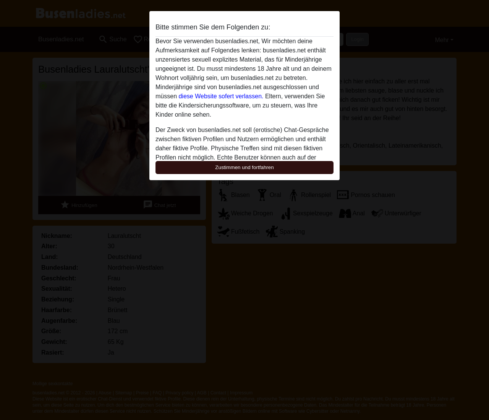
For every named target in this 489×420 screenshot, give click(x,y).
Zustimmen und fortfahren (244, 167)
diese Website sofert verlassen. (220, 96)
